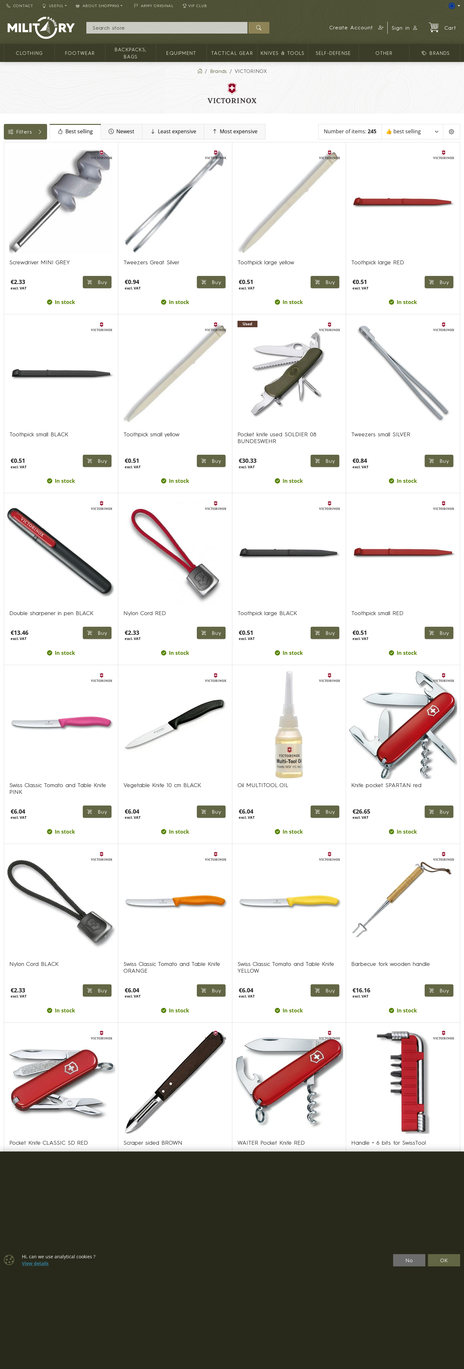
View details (35, 1263)
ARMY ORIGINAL (154, 5)
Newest (175, 132)
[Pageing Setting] (451, 131)
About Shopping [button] (98, 5)
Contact (19, 5)
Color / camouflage (32, 303)
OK (444, 1260)
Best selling (128, 132)
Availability (20, 288)
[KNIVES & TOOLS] (9, 165)
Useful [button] (53, 5)
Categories (21, 149)
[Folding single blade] (9, 188)
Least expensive (227, 132)
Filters (52, 132)
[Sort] (413, 131)
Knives (15, 332)
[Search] (166, 28)
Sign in (405, 28)
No (409, 1260)
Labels (15, 317)
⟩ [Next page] (330, 1107)
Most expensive (288, 132)
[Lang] (454, 6)
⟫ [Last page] (345, 1107)
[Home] (199, 71)
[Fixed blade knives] (9, 177)
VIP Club (195, 5)
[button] (356, 28)
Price (13, 274)
